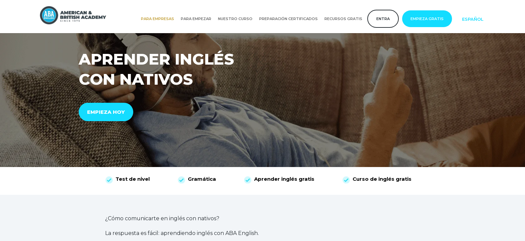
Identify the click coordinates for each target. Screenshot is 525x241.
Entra (383, 18)
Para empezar (196, 18)
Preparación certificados (288, 18)
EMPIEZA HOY (106, 112)
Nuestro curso (235, 18)
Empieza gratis (427, 18)
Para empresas (157, 18)
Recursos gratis (343, 18)
